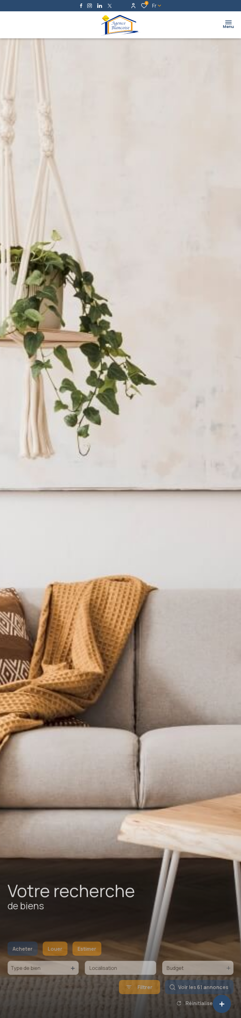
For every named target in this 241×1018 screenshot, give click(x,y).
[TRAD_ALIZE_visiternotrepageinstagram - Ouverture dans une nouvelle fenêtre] (89, 5)
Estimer (87, 960)
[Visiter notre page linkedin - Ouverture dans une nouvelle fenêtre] (99, 5)
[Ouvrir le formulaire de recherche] (139, 998)
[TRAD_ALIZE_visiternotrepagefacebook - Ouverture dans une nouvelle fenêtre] (81, 5)
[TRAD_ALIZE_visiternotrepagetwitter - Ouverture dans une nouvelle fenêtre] (109, 5)
